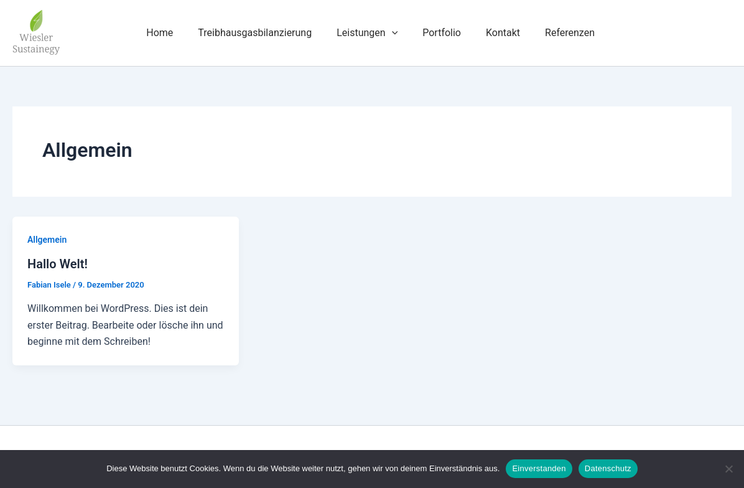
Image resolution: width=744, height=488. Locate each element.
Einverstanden (538, 468)
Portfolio (441, 33)
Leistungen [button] (367, 33)
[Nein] (728, 468)
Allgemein (47, 240)
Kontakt (503, 33)
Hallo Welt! (57, 263)
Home (159, 33)
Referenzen (570, 33)
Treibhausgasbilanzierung (255, 33)
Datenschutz (608, 468)
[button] (392, 33)
